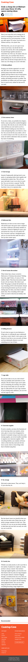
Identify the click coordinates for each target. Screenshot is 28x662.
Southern (3, 641)
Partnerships (4, 650)
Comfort (3, 635)
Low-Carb (3, 642)
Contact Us (3, 652)
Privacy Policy (17, 635)
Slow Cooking (4, 637)
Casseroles (3, 639)
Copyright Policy (18, 639)
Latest (2, 633)
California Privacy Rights (19, 637)
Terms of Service (18, 633)
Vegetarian (3, 644)
